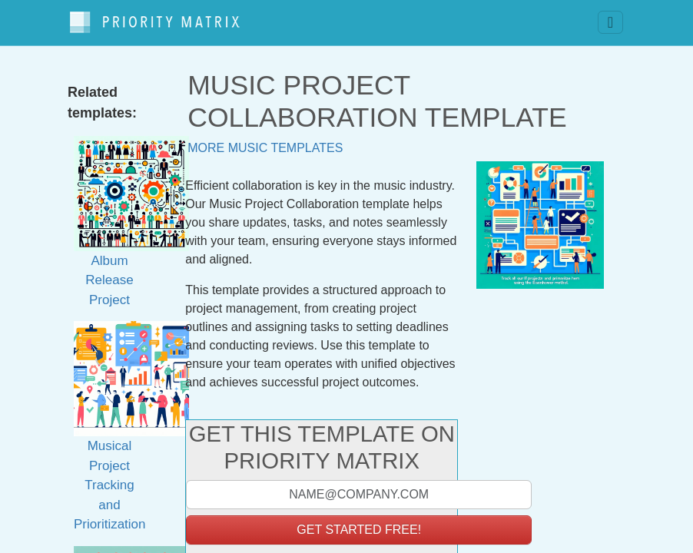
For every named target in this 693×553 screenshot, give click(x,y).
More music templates (265, 140)
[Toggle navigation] (610, 19)
